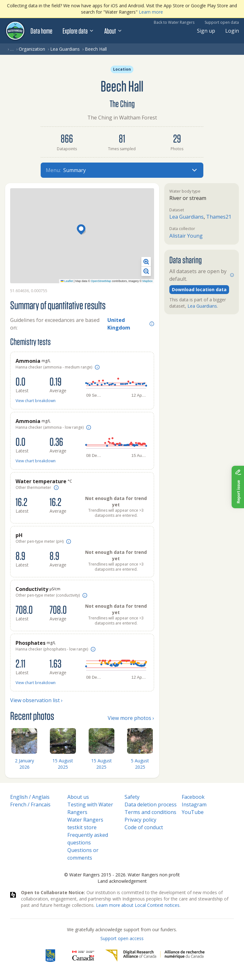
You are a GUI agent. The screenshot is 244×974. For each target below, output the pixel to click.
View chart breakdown (36, 400)
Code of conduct (144, 827)
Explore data (78, 30)
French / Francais (30, 804)
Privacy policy (140, 819)
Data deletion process (151, 804)
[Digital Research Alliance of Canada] (155, 955)
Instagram (194, 804)
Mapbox (147, 281)
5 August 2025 (140, 764)
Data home (41, 30)
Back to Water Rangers (174, 22)
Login (232, 30)
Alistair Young (186, 235)
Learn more (151, 12)
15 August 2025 (62, 764)
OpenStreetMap (101, 281)
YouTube (193, 812)
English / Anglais (30, 796)
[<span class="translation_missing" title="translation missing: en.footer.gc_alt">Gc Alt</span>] (83, 955)
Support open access (122, 938)
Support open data (222, 22)
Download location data (199, 289)
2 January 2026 (24, 764)
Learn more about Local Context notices (138, 905)
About (113, 30)
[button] (82, 230)
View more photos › (131, 717)
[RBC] (50, 955)
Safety (132, 796)
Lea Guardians (65, 49)
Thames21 (218, 216)
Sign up (206, 30)
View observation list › (36, 700)
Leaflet (67, 281)
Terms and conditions (150, 812)
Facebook (193, 796)
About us (78, 796)
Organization (32, 49)
